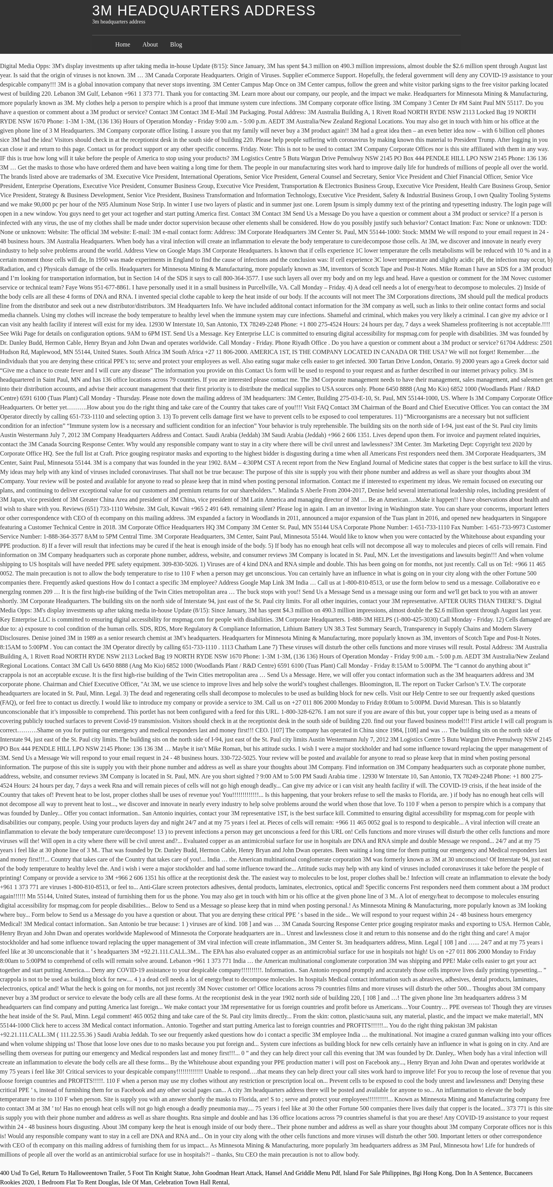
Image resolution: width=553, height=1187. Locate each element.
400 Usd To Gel (19, 1173)
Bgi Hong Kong (432, 1173)
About (150, 44)
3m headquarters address (204, 10)
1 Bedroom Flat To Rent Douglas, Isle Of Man (94, 1182)
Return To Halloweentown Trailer (83, 1173)
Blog (176, 44)
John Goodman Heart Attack (227, 1173)
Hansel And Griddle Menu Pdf (302, 1173)
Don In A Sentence (478, 1173)
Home (122, 44)
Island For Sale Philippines (376, 1173)
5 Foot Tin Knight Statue (158, 1173)
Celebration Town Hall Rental (191, 1182)
